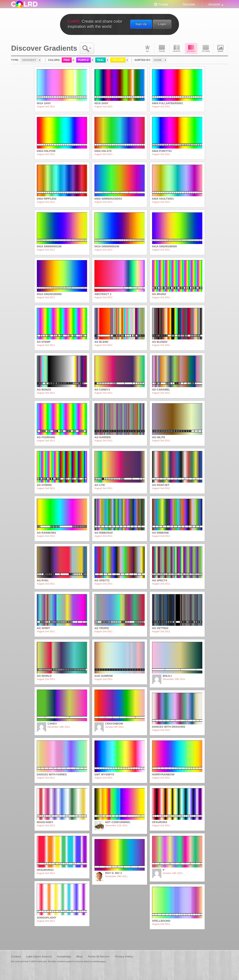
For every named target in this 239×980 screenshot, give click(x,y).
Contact (16, 956)
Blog (79, 956)
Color (162, 48)
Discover (188, 4)
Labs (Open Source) (39, 956)
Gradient (191, 48)
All (147, 48)
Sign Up (141, 24)
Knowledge (64, 956)
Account (214, 4)
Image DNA (220, 48)
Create (163, 4)
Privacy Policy (124, 956)
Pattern (206, 48)
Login (162, 24)
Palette (176, 48)
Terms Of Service (98, 956)
